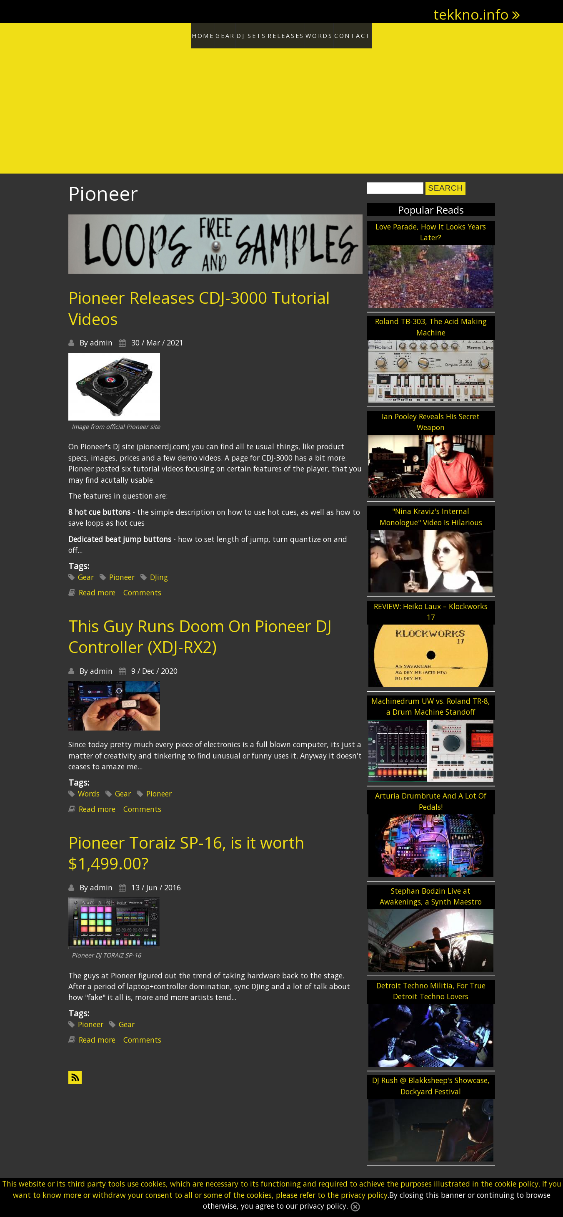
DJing (159, 574)
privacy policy (364, 1195)
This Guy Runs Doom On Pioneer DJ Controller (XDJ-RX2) (200, 633)
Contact (385, 34)
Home (171, 34)
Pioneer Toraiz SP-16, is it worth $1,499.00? (186, 850)
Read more (97, 590)
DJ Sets (246, 34)
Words (338, 34)
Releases (292, 34)
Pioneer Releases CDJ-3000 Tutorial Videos (199, 305)
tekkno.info (471, 14)
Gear (207, 34)
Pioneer (122, 574)
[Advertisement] (281, 108)
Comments (142, 590)
